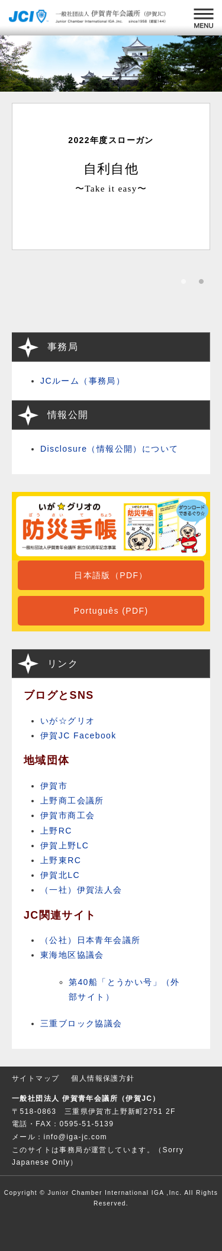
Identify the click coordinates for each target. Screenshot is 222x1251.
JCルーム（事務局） (82, 380)
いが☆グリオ (67, 720)
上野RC (56, 830)
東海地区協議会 (72, 955)
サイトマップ (35, 1078)
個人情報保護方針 (102, 1078)
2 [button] (201, 285)
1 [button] (183, 285)
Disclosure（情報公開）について (109, 448)
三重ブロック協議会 (81, 1023)
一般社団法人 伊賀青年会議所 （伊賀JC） (89, 18)
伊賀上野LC (64, 845)
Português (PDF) (110, 610)
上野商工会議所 (72, 800)
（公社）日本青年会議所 (90, 940)
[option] (111, 176)
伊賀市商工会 (67, 815)
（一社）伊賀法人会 (81, 890)
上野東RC (60, 860)
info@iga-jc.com (75, 1137)
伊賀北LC (60, 875)
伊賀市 (53, 785)
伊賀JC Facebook (78, 735)
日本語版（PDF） (111, 575)
